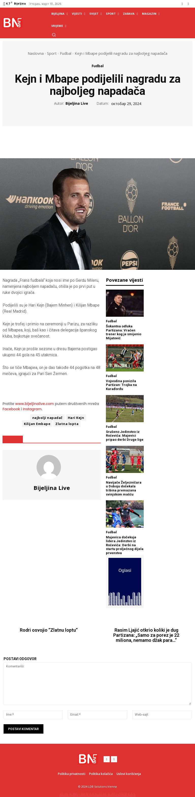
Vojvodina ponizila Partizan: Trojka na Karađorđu (121, 385)
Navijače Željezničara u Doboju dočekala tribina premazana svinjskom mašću (123, 488)
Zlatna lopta (66, 423)
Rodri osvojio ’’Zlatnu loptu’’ (49, 630)
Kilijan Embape (37, 423)
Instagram (32, 409)
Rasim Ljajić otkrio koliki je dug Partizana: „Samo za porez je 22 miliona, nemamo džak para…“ (146, 635)
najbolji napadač (47, 417)
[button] (54, 35)
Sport (52, 53)
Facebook (11, 409)
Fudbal (65, 53)
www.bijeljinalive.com (34, 403)
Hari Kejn (76, 417)
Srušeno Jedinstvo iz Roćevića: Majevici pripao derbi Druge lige (124, 435)
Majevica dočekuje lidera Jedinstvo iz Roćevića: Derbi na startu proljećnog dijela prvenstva (124, 545)
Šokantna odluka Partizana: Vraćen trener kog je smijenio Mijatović (123, 332)
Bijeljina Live (77, 103)
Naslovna (36, 53)
